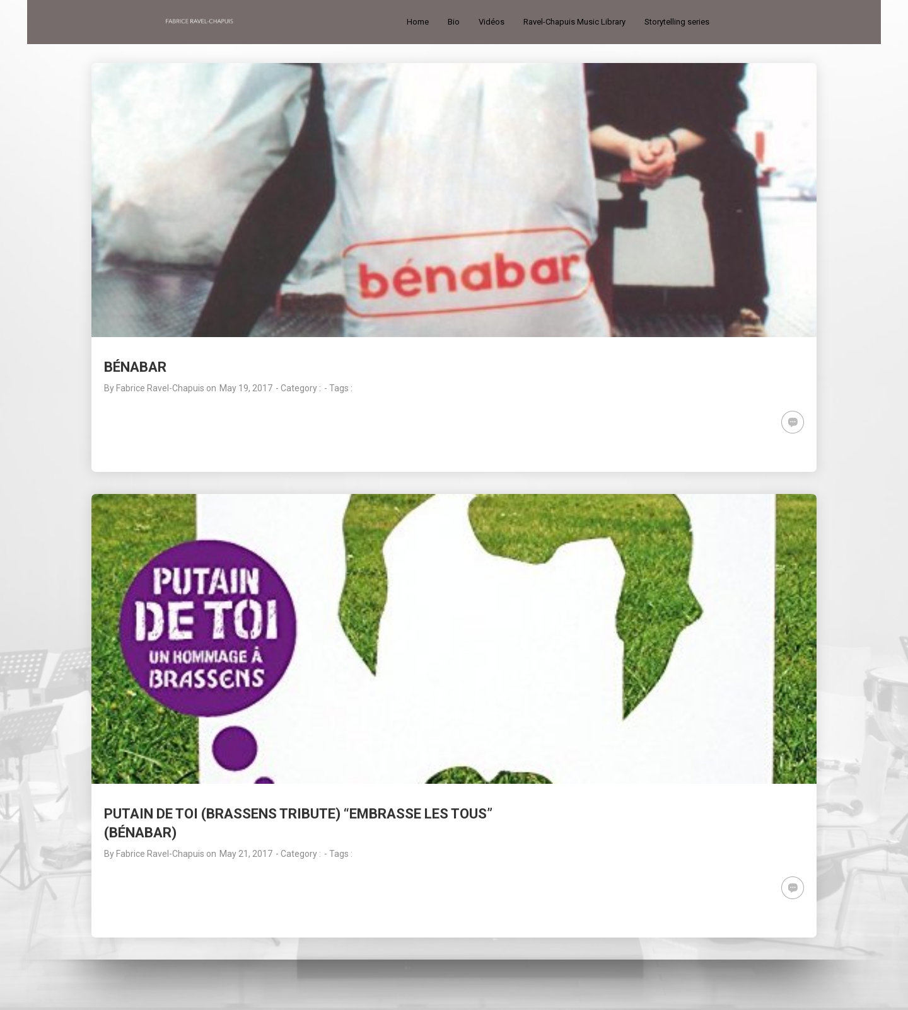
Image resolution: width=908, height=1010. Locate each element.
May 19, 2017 (245, 388)
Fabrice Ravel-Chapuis (160, 388)
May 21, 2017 (245, 854)
